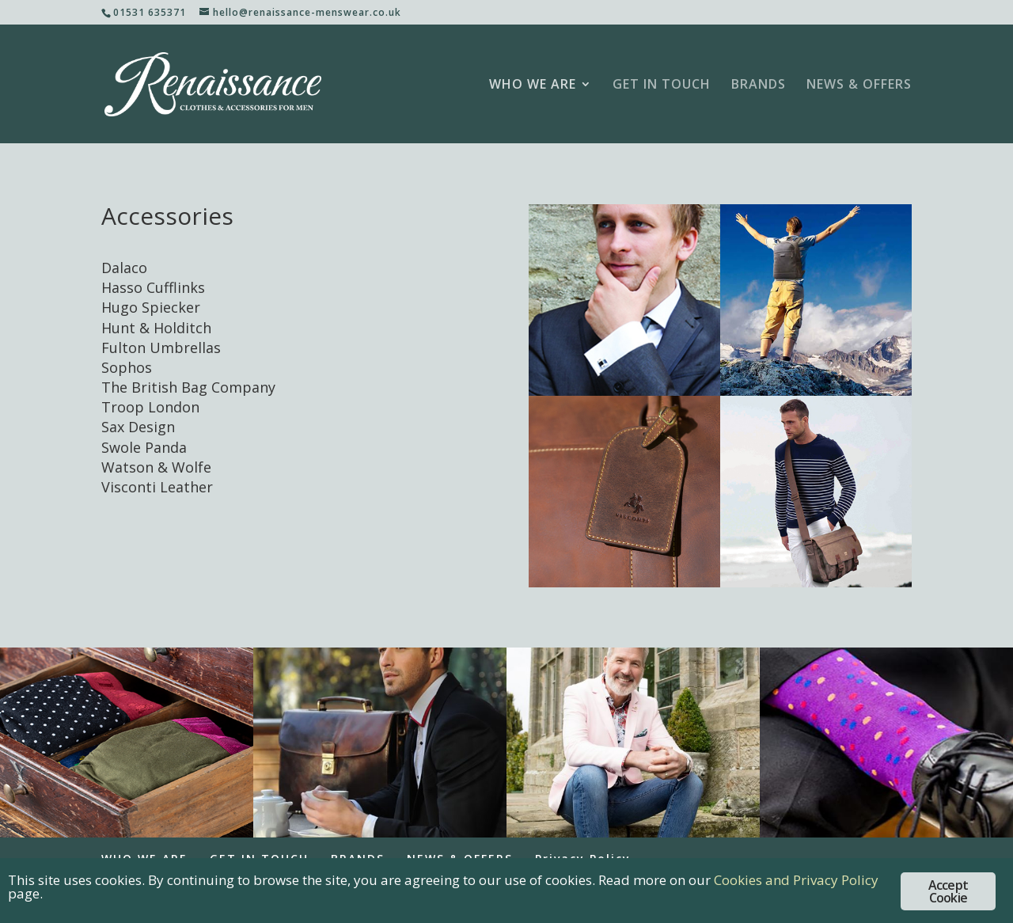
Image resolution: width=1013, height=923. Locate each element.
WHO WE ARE (532, 85)
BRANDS (758, 85)
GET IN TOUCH (662, 85)
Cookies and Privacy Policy (796, 880)
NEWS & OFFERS (859, 85)
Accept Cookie (948, 891)
